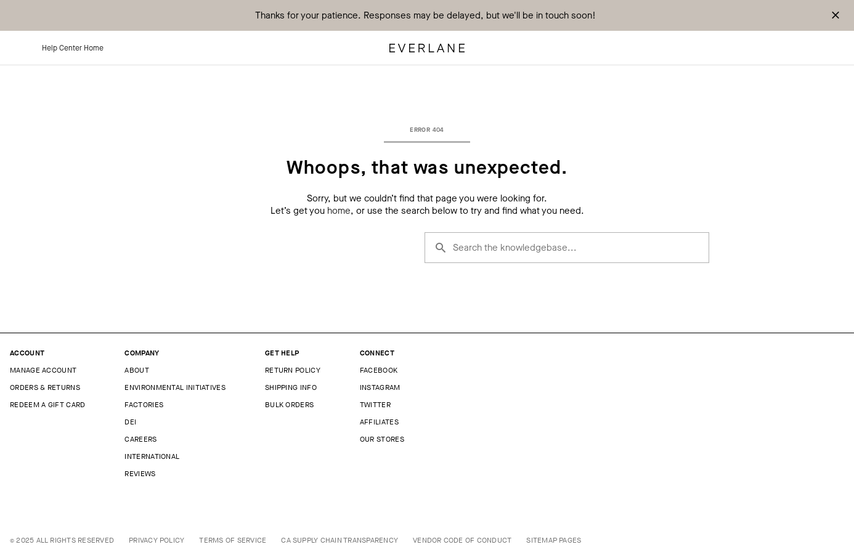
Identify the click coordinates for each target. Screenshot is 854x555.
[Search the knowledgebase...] (567, 247)
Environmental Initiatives (175, 387)
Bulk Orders (289, 405)
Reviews (139, 474)
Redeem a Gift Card (47, 405)
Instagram (380, 387)
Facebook (378, 370)
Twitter (375, 405)
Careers (140, 439)
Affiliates (379, 422)
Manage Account (43, 370)
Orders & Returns (45, 387)
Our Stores (382, 439)
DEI (130, 422)
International (151, 456)
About (136, 370)
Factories (143, 405)
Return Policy (292, 370)
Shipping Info (291, 387)
